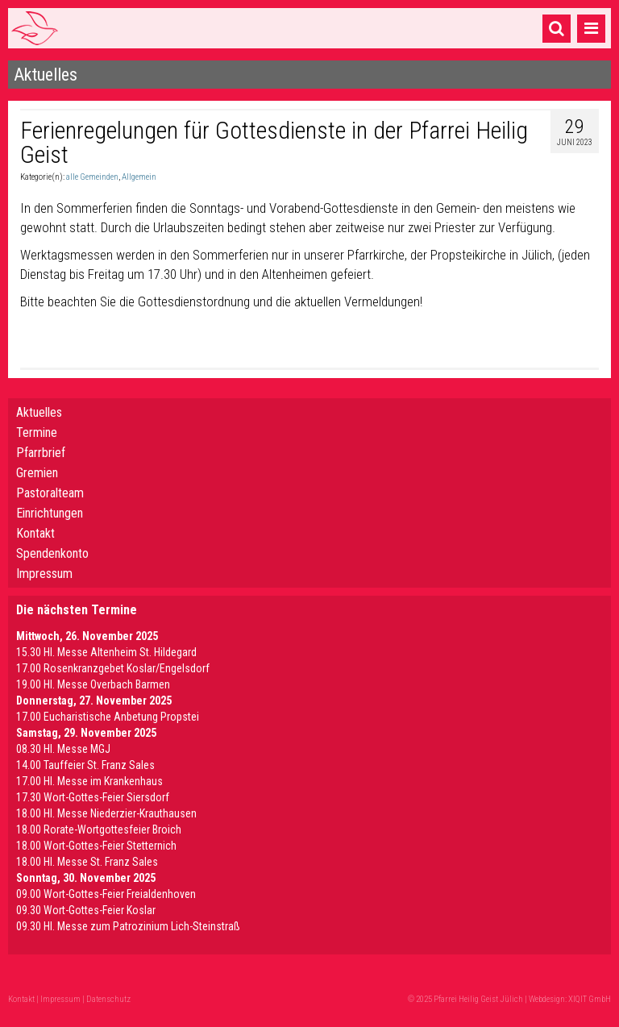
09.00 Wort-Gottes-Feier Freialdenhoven (106, 894)
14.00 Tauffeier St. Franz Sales (85, 765)
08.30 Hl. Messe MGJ (63, 748)
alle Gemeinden (92, 177)
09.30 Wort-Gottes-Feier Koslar (86, 910)
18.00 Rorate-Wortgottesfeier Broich (98, 829)
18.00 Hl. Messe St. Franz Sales (87, 861)
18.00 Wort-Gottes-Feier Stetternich (96, 845)
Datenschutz (108, 999)
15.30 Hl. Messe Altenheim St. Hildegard (106, 652)
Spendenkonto (52, 553)
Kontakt (35, 533)
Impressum (44, 573)
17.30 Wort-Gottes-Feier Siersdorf (92, 797)
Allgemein (139, 177)
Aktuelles (39, 412)
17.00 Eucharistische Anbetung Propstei (107, 716)
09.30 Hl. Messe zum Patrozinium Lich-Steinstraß (128, 926)
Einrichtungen (49, 513)
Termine (36, 432)
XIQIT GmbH (589, 999)
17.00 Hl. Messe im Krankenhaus (89, 781)
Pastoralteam (50, 493)
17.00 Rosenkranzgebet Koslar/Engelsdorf (113, 668)
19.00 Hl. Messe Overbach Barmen (93, 684)
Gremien (37, 472)
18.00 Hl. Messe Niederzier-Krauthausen (106, 813)
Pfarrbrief (40, 452)
